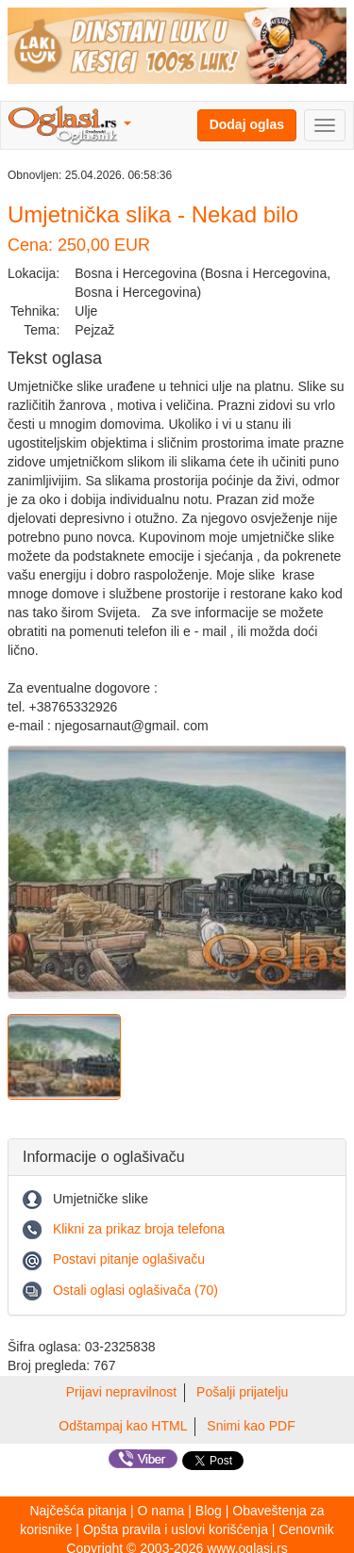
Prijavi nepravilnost (121, 1391)
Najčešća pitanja (77, 1510)
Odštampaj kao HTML (123, 1425)
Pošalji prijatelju (242, 1391)
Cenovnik (305, 1529)
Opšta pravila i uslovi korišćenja (175, 1529)
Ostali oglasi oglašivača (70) (135, 1290)
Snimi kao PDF (251, 1425)
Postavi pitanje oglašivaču (129, 1259)
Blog (208, 1510)
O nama (161, 1510)
